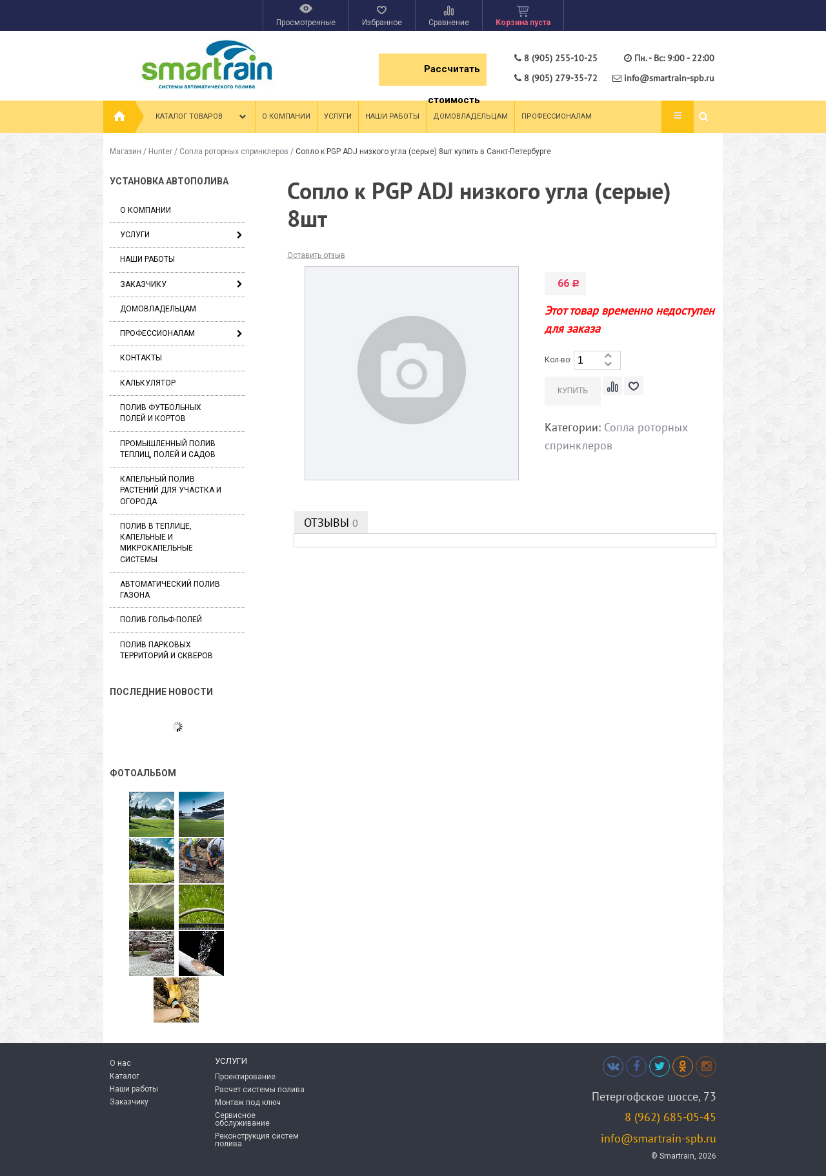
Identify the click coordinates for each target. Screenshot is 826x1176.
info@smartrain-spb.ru (658, 1138)
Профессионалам (556, 116)
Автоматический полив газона (170, 590)
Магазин (125, 151)
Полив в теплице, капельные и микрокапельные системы (156, 543)
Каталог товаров (202, 116)
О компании (286, 116)
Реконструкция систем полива (257, 1140)
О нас (120, 1063)
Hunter (160, 151)
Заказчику (143, 284)
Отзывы (331, 522)
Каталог (124, 1076)
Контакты (141, 357)
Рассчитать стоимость (452, 74)
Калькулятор (148, 382)
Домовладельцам (470, 116)
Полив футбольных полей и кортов (160, 413)
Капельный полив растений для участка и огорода (170, 490)
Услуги (338, 116)
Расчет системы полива (260, 1089)
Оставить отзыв (316, 255)
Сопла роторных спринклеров (233, 151)
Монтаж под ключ (248, 1102)
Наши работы (392, 116)
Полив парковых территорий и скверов (166, 650)
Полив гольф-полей (161, 619)
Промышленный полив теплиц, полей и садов (168, 449)
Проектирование (245, 1076)
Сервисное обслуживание (242, 1119)
